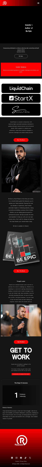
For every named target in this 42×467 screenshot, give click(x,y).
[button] (38, 3)
